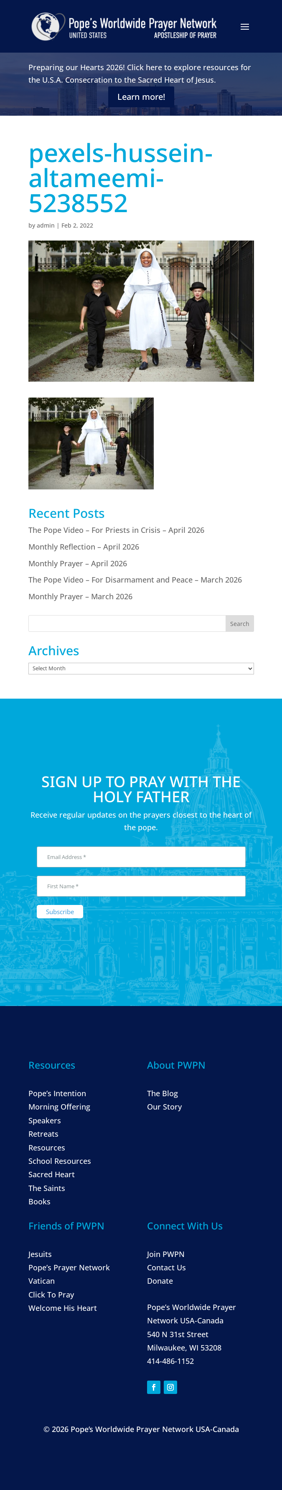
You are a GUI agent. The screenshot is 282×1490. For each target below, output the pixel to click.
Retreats (43, 1134)
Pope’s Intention (57, 1093)
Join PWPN (166, 1254)
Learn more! (141, 96)
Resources (46, 1148)
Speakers (44, 1120)
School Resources (59, 1161)
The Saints (46, 1188)
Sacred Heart (51, 1174)
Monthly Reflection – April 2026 (83, 547)
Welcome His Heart (62, 1308)
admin (46, 225)
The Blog (162, 1093)
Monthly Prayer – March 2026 (80, 596)
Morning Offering (59, 1107)
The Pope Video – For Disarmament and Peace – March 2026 (135, 580)
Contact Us (166, 1267)
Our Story (164, 1107)
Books (39, 1201)
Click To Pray (51, 1295)
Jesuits (40, 1254)
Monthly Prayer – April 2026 (77, 563)
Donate (160, 1281)
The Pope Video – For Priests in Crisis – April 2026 (116, 530)
